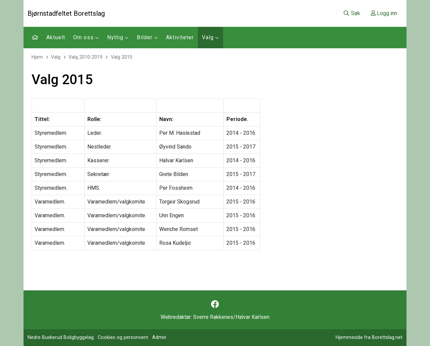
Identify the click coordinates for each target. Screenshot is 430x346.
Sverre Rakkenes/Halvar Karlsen (231, 317)
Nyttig (118, 37)
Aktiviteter (180, 37)
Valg (210, 37)
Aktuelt (55, 37)
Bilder (147, 37)
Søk (351, 13)
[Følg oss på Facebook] (215, 304)
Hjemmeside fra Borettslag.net (369, 337)
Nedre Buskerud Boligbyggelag (61, 337)
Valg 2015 (121, 57)
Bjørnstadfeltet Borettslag (66, 13)
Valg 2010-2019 (85, 57)
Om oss (86, 37)
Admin (159, 337)
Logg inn (384, 13)
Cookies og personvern (123, 337)
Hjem (37, 57)
